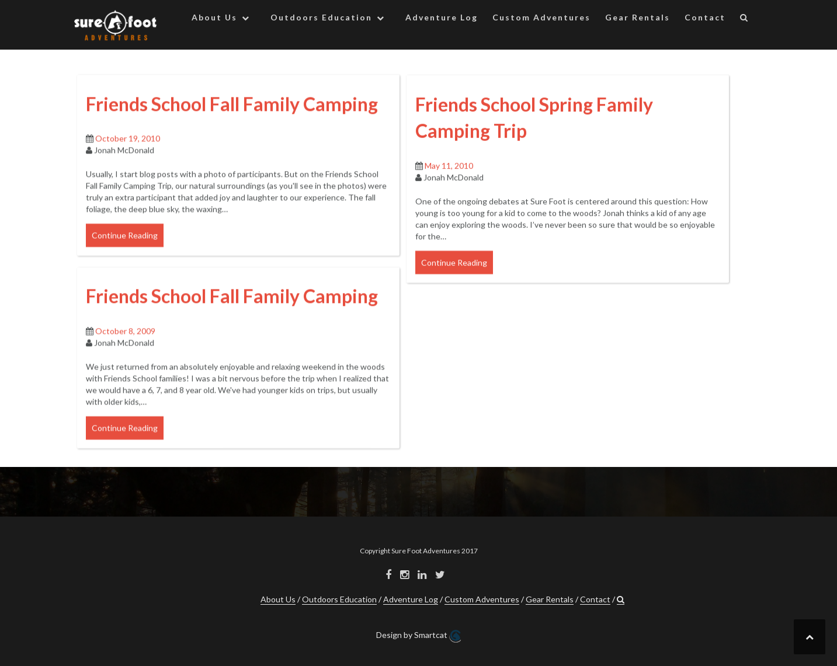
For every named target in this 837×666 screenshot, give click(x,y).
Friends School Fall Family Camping (232, 115)
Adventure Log (441, 17)
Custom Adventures (541, 17)
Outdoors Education (321, 17)
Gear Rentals (637, 17)
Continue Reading (125, 247)
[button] (744, 19)
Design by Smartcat (418, 636)
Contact (705, 17)
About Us (214, 17)
